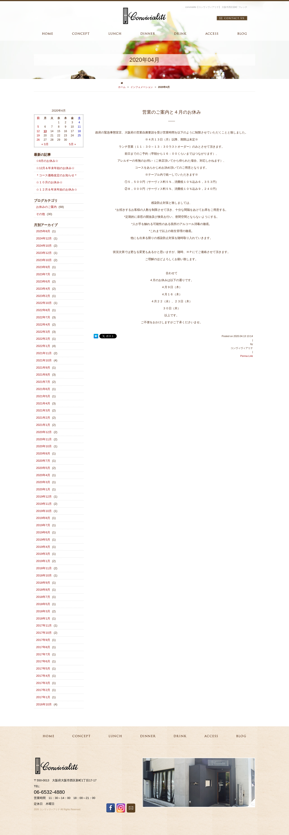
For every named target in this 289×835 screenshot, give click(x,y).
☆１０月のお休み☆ (49, 182)
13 (45, 131)
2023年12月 (44, 253)
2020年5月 (43, 468)
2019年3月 (43, 553)
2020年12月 (44, 432)
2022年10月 (44, 303)
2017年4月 (43, 675)
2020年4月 (43, 475)
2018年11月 (44, 568)
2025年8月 (43, 231)
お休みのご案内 (46, 207)
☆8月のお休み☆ (47, 161)
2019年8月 (43, 518)
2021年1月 (43, 425)
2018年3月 (43, 611)
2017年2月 (43, 690)
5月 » (72, 144)
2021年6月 (43, 389)
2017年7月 (43, 654)
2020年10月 (44, 446)
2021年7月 (43, 381)
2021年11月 (44, 353)
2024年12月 (44, 238)
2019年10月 (44, 511)
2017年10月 (44, 632)
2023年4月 (43, 288)
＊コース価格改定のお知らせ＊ (56, 175)
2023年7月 (43, 274)
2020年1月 (43, 489)
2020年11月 (44, 439)
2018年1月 (43, 618)
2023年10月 (44, 260)
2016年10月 (44, 704)
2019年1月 (43, 561)
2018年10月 (44, 575)
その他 (40, 214)
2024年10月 (44, 245)
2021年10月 (44, 360)
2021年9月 (43, 367)
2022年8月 (43, 310)
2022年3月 (43, 331)
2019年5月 (43, 539)
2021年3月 (43, 410)
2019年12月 (44, 496)
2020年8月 (43, 453)
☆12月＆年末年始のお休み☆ (55, 168)
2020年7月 (43, 460)
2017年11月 (44, 625)
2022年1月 (43, 346)
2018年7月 (43, 597)
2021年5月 (43, 396)
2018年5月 (43, 604)
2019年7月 (43, 525)
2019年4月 (43, 546)
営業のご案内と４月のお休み (171, 112)
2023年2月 (43, 296)
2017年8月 (43, 647)
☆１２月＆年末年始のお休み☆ (56, 189)
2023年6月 (43, 281)
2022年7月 (43, 317)
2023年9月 (43, 267)
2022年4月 (43, 324)
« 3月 (44, 144)
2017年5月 (43, 668)
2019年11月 (44, 503)
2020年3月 (43, 482)
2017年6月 (43, 661)
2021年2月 (43, 417)
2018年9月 (43, 582)
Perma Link (246, 356)
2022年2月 (43, 338)
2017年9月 (43, 640)
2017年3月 (43, 683)
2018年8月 (43, 589)
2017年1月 (43, 697)
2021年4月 (43, 403)
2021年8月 (43, 374)
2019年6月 (43, 532)
